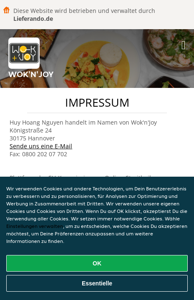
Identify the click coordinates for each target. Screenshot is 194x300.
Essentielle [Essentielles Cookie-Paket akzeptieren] (97, 283)
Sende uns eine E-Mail (41, 146)
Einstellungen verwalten (34, 226)
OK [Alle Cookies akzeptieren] (97, 263)
